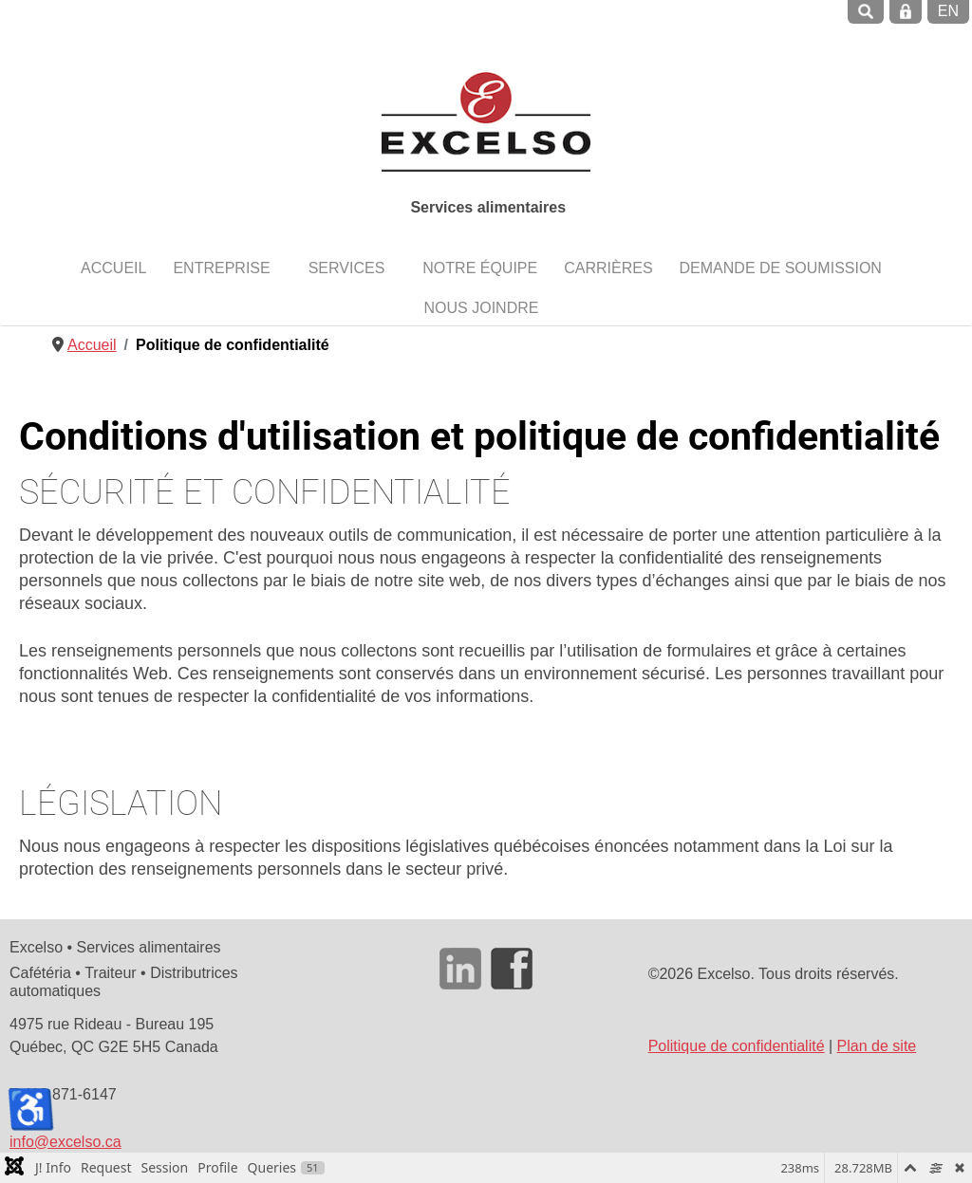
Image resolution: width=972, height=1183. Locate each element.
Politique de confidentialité (736, 1046)
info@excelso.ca (65, 1142)
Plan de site (877, 1046)
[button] (227, 267)
